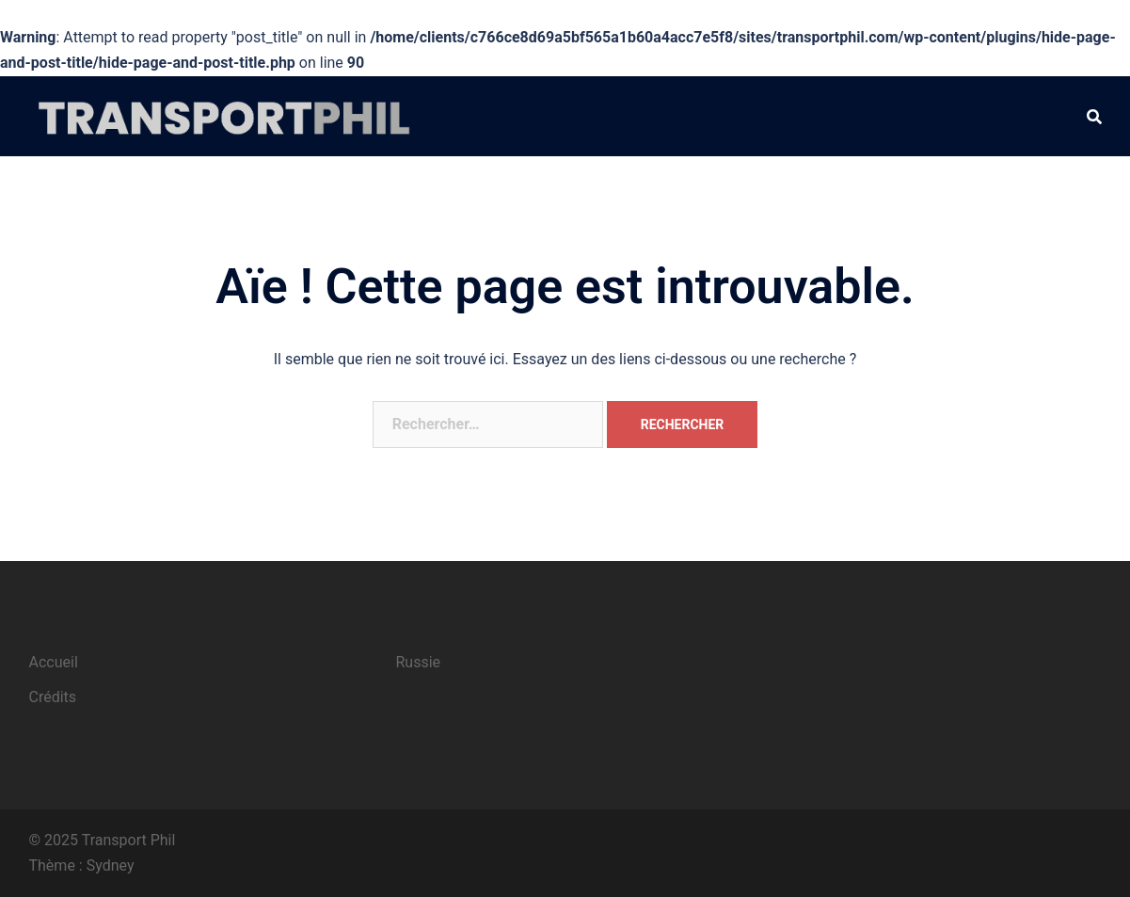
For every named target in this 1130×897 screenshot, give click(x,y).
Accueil (53, 662)
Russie (418, 662)
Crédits (53, 697)
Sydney (111, 865)
